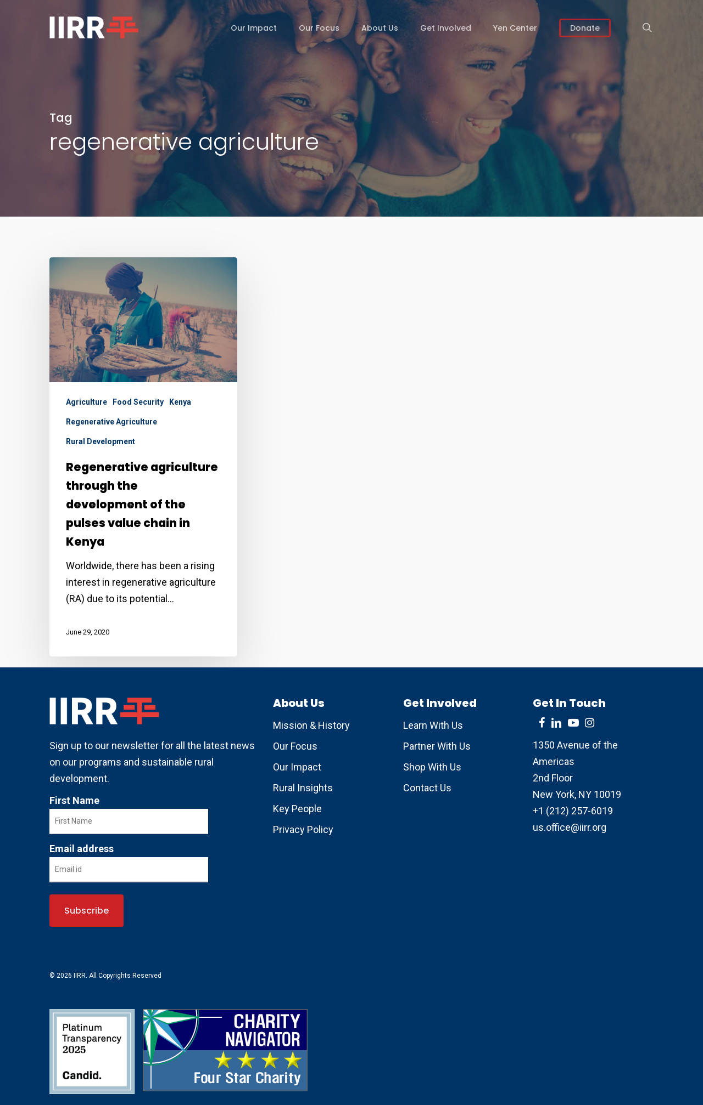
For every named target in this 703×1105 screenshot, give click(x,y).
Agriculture (86, 402)
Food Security (138, 402)
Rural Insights (303, 788)
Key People (297, 808)
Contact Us (427, 788)
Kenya (180, 402)
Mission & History (311, 725)
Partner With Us (437, 746)
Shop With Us (432, 767)
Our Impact (297, 767)
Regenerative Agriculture (111, 421)
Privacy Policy (303, 829)
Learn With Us (433, 725)
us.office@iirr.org (569, 827)
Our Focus (295, 746)
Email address (81, 848)
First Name (74, 800)
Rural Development (100, 441)
